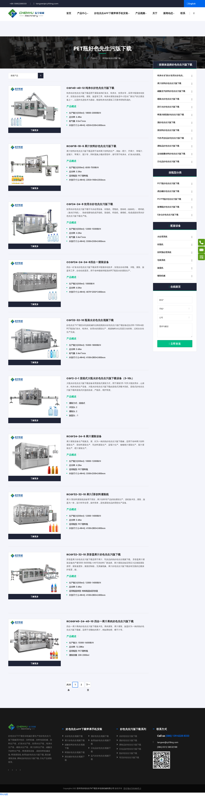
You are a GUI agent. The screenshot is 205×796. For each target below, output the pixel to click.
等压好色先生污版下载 (129, 757)
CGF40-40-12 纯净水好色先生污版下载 (90, 88)
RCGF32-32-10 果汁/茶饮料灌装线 (87, 494)
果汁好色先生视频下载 (75, 740)
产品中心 (82, 13)
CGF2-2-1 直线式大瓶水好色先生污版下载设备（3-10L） (100, 378)
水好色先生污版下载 (128, 736)
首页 (68, 13)
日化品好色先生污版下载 (130, 749)
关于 (154, 13)
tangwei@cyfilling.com (47, 3)
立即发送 (175, 343)
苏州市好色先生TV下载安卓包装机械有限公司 (95, 788)
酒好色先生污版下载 (128, 740)
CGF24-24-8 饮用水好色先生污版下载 (89, 204)
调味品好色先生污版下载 (130, 745)
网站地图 (4, 794)
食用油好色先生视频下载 (101, 742)
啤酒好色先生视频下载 (75, 752)
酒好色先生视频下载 (100, 736)
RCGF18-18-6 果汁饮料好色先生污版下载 (91, 146)
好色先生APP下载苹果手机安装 (111, 13)
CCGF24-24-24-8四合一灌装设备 (87, 262)
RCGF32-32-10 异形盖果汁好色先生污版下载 (93, 554)
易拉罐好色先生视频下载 (75, 758)
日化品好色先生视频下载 (101, 750)
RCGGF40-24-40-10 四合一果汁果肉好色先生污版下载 (100, 621)
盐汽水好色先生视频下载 (101, 757)
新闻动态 (168, 13)
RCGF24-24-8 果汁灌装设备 (84, 436)
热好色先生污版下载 (128, 753)
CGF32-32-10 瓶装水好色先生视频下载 (90, 320)
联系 (182, 13)
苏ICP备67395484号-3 (132, 788)
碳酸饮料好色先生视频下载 (75, 746)
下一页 (88, 686)
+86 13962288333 (18, 3)
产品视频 (140, 13)
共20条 (68, 686)
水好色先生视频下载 (74, 736)
